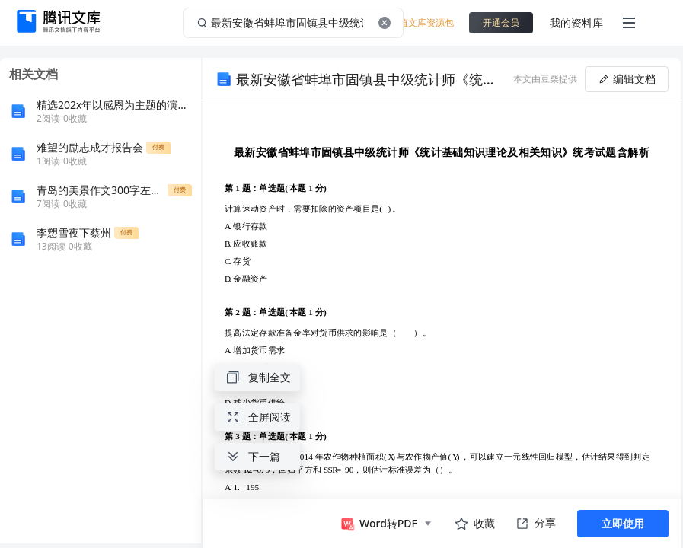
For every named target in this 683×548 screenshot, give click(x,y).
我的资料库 (576, 22)
